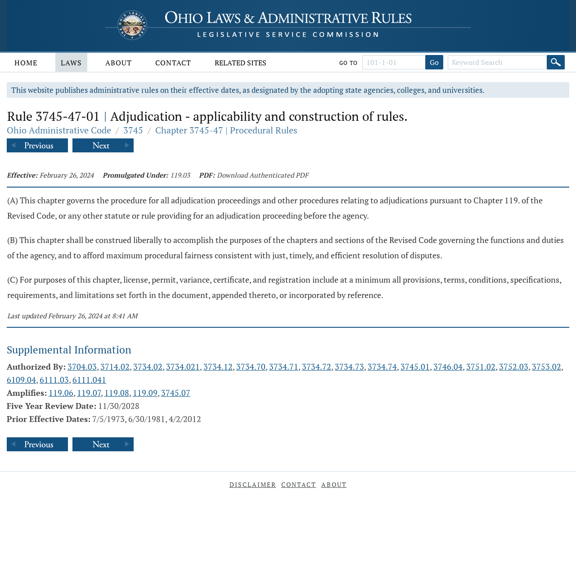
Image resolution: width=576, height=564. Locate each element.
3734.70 (251, 366)
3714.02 (115, 366)
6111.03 (54, 379)
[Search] (556, 62)
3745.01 (415, 366)
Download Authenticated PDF (262, 174)
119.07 (89, 392)
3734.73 (349, 366)
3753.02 (546, 366)
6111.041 (89, 379)
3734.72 (316, 366)
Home (25, 63)
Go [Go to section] (434, 62)
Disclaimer (253, 484)
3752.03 (513, 366)
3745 (133, 130)
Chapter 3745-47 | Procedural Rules (226, 130)
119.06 (61, 392)
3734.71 (283, 366)
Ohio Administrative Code (59, 130)
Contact (173, 63)
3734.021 (183, 366)
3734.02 (147, 366)
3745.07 (175, 392)
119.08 (116, 392)
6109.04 (21, 379)
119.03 (180, 174)
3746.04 (448, 366)
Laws (71, 63)
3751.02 (480, 366)
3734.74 (382, 366)
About (118, 63)
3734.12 (218, 366)
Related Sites (240, 63)
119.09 (145, 392)
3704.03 (82, 366)
